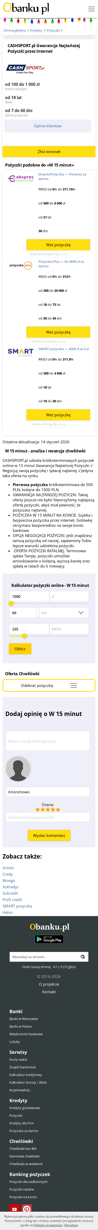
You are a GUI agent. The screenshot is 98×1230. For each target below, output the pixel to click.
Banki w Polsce (20, 1026)
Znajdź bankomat (22, 1067)
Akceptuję (71, 1225)
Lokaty (14, 1041)
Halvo (8, 912)
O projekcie (49, 984)
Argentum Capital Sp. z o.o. (49, 254)
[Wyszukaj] (83, 957)
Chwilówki (21, 1141)
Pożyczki (15, 1115)
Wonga (9, 880)
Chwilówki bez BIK (23, 1148)
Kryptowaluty (19, 1090)
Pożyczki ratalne (21, 1189)
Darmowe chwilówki (24, 1156)
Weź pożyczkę (58, 244)
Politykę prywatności (48, 1225)
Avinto (8, 867)
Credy (8, 874)
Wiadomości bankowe (26, 1034)
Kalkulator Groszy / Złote (28, 1082)
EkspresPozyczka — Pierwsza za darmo (62, 176)
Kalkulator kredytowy (25, 1074)
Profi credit (12, 899)
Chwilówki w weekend (26, 1164)
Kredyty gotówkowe (24, 1107)
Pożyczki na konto (23, 1197)
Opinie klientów (48, 125)
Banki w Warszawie (23, 1018)
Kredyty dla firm (21, 1123)
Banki (16, 1011)
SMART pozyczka (17, 905)
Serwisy (18, 1052)
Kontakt (49, 991)
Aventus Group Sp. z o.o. (49, 341)
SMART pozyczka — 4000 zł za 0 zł (63, 349)
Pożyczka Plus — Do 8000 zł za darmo (61, 263)
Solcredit (10, 893)
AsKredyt (10, 886)
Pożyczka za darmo (23, 1130)
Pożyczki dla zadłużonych (28, 1181)
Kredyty (18, 1100)
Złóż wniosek (49, 151)
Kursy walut (18, 1059)
